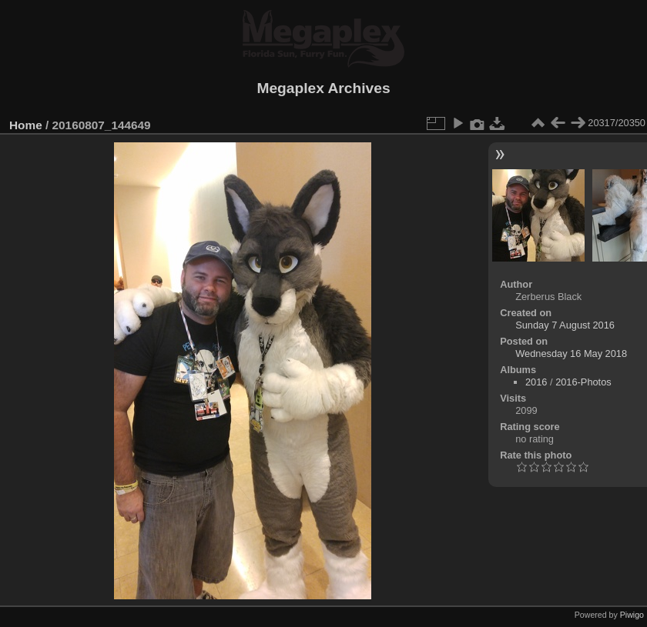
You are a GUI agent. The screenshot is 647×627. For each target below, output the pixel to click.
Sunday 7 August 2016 (565, 325)
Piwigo (632, 614)
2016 (536, 382)
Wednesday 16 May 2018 (571, 353)
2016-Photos (583, 382)
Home (25, 125)
